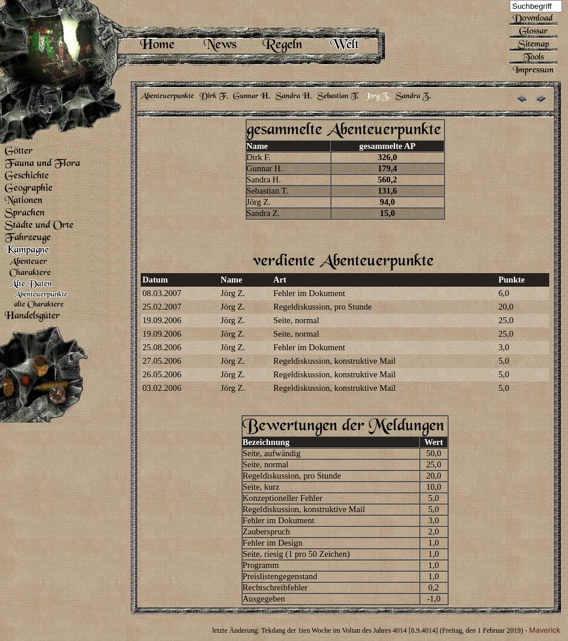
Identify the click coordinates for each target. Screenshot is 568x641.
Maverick (544, 630)
